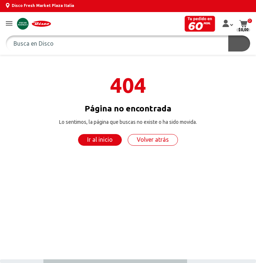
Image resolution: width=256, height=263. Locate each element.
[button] (9, 24)
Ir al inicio (100, 139)
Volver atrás (153, 139)
